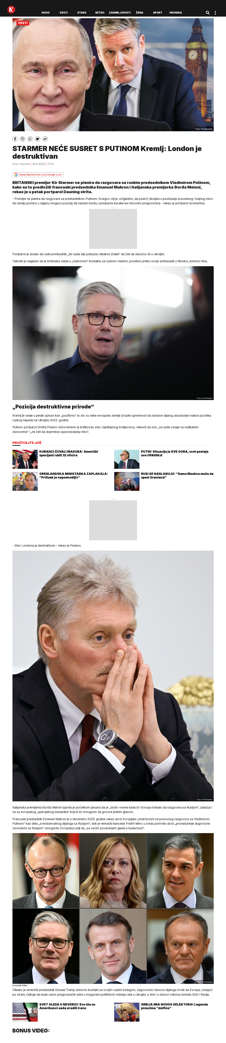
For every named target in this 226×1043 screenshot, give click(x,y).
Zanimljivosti (120, 12)
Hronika (175, 12)
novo (46, 12)
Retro (99, 12)
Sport (157, 12)
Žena (139, 12)
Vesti (64, 12)
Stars (81, 12)
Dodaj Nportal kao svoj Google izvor (38, 175)
